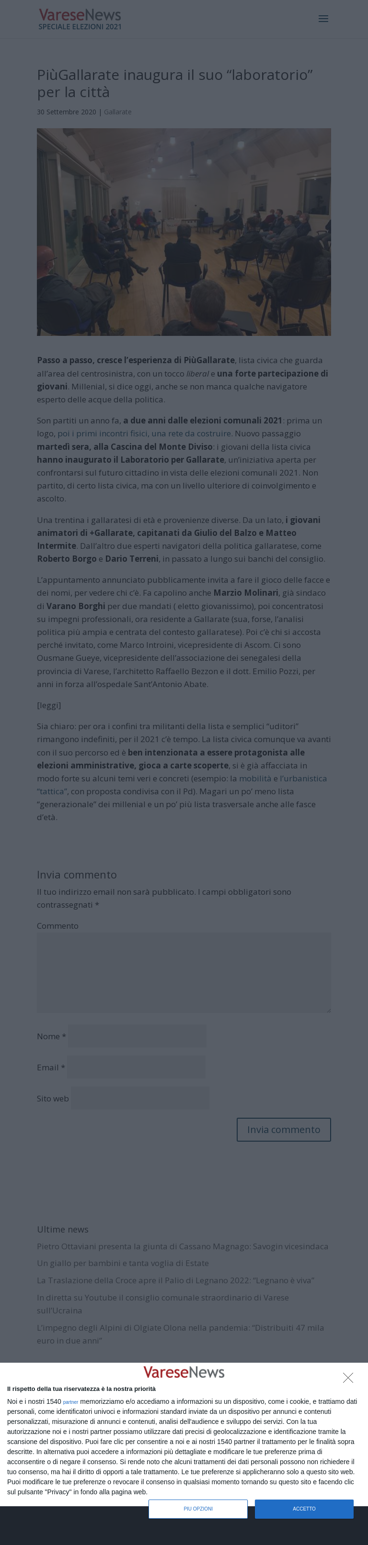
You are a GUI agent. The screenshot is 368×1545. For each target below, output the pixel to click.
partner (71, 1402)
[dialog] (184, 1435)
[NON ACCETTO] (350, 1380)
